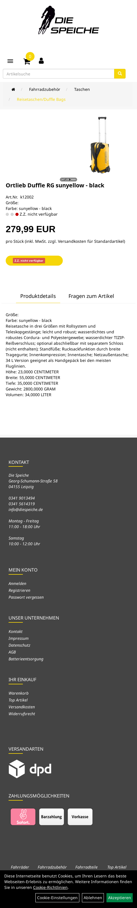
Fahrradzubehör (44, 89)
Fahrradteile (86, 867)
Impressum (19, 638)
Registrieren (19, 590)
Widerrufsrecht (22, 713)
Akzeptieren (119, 897)
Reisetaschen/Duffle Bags (41, 99)
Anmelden (17, 583)
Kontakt (16, 631)
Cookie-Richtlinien (50, 887)
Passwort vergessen (26, 597)
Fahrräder (20, 867)
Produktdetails (38, 295)
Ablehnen (93, 897)
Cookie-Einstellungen (57, 897)
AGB (12, 652)
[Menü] (10, 61)
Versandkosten (22, 706)
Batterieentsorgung (26, 659)
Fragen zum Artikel (91, 295)
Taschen (82, 89)
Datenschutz (19, 645)
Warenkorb (19, 693)
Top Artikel (18, 700)
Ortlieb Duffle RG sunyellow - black (55, 185)
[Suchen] (120, 74)
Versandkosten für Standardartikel (91, 241)
